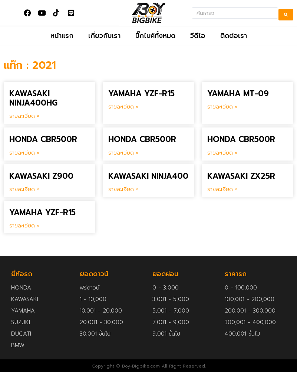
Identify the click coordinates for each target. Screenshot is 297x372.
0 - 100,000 (241, 288)
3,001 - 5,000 (170, 299)
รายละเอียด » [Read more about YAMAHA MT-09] (222, 107)
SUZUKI (20, 322)
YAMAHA (23, 311)
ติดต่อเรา (233, 35)
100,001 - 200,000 (249, 299)
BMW (17, 345)
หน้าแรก (61, 35)
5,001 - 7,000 (170, 311)
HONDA (21, 288)
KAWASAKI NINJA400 (148, 176)
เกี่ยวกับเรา (104, 35)
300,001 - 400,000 (250, 322)
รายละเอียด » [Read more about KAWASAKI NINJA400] (123, 189)
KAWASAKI (24, 299)
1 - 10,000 (93, 299)
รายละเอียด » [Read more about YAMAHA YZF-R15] (123, 107)
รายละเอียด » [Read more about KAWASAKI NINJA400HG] (24, 116)
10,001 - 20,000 (101, 311)
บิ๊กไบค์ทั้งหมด (155, 35)
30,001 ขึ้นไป (95, 334)
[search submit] (285, 13)
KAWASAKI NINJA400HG (33, 98)
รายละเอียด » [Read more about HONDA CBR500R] (24, 153)
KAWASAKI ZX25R (241, 176)
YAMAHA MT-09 (238, 94)
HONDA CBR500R (43, 139)
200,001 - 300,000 (250, 311)
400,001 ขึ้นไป (242, 334)
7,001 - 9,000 (170, 322)
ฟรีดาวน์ (89, 288)
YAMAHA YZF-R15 (141, 94)
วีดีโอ (197, 35)
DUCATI (21, 334)
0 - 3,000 (165, 288)
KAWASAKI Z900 (41, 176)
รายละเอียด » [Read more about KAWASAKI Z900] (24, 189)
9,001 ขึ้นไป (166, 334)
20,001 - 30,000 (101, 322)
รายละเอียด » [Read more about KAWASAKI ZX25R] (222, 189)
